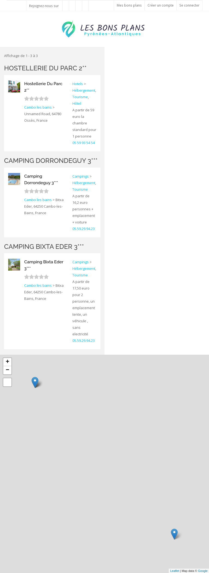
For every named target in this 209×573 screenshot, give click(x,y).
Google (203, 570)
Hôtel (76, 103)
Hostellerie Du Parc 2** (45, 68)
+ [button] (7, 362)
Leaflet (174, 570)
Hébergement (83, 90)
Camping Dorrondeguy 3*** (51, 161)
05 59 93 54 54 (83, 142)
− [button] (7, 370)
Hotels (77, 83)
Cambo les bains (38, 107)
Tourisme (80, 96)
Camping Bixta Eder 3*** (44, 246)
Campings (80, 176)
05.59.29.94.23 (83, 228)
